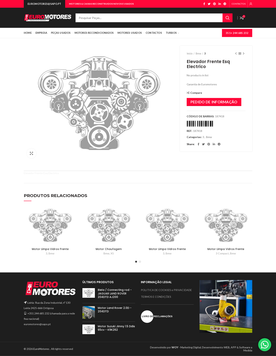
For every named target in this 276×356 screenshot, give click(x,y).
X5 (112, 253)
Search (227, 17)
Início (190, 53)
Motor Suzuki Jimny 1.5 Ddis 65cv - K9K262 (116, 328)
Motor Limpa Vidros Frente (50, 249)
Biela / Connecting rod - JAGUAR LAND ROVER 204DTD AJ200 (115, 293)
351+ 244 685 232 (237, 33)
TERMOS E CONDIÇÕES (156, 296)
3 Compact (222, 253)
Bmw (198, 53)
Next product (243, 53)
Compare (196, 92)
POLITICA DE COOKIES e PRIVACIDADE (166, 290)
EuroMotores (41, 348)
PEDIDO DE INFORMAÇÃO (214, 102)
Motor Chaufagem (109, 249)
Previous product (236, 53)
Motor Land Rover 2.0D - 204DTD (114, 309)
